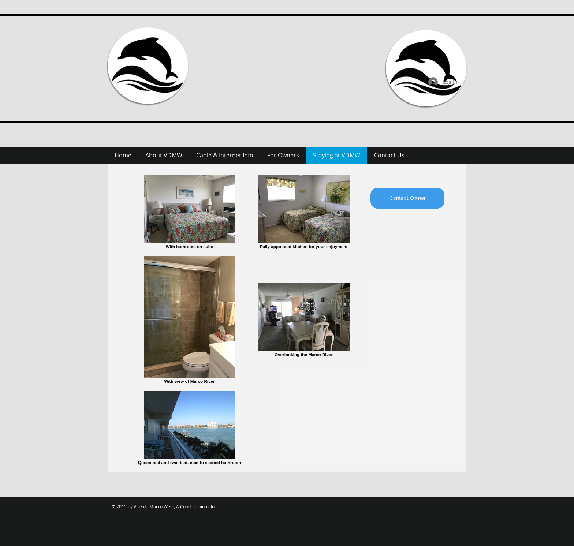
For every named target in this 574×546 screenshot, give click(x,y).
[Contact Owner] (407, 198)
